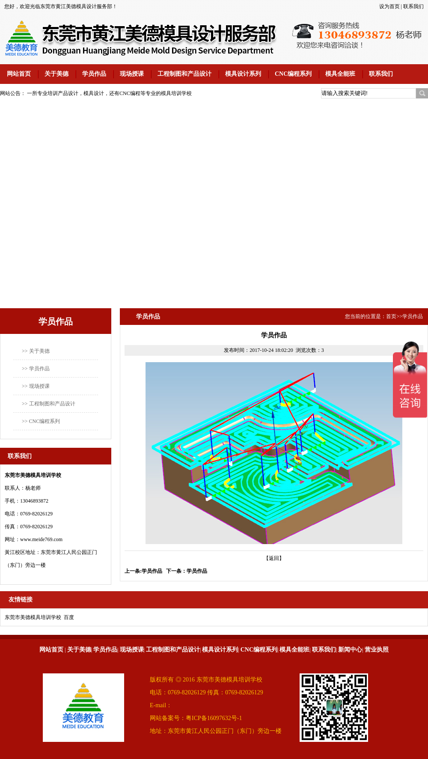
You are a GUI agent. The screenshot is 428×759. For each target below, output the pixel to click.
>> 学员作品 (36, 369)
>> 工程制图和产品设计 (48, 404)
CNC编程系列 (293, 74)
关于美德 (56, 74)
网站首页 (19, 74)
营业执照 (377, 649)
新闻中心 (350, 649)
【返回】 (274, 558)
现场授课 (132, 74)
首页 (391, 316)
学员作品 (94, 74)
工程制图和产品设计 (184, 74)
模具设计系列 (243, 74)
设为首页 (389, 6)
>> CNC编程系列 (41, 421)
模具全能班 (340, 74)
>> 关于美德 (36, 351)
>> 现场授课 (36, 386)
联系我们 (413, 6)
